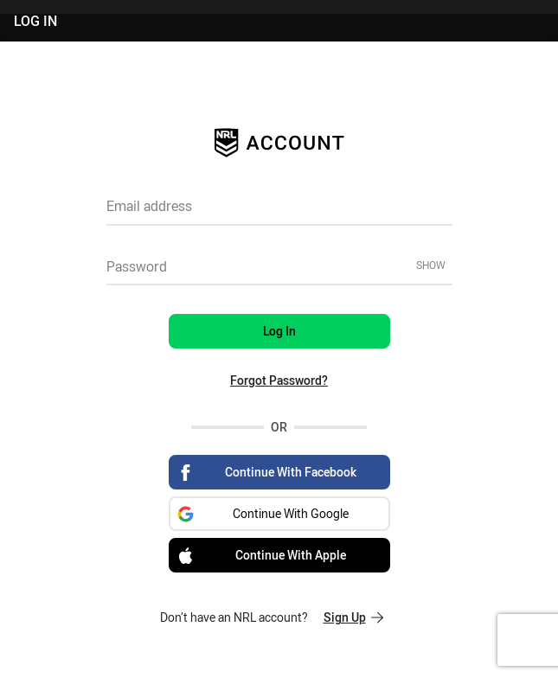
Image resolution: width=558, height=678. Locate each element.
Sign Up (353, 617)
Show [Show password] (431, 265)
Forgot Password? (279, 380)
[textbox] (279, 212)
